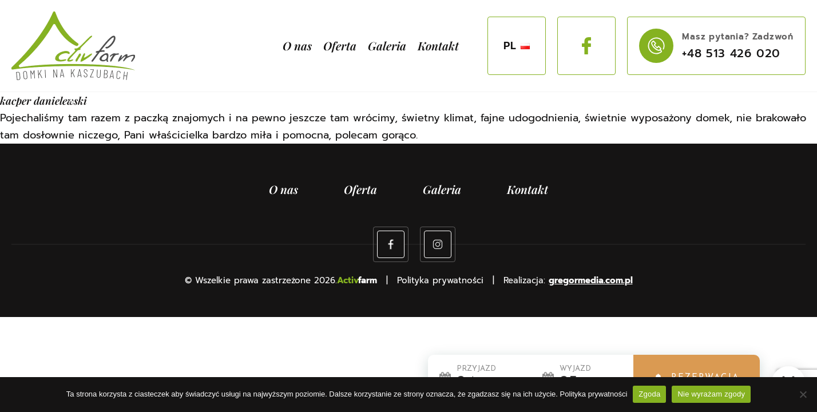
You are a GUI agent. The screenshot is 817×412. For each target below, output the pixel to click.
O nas (297, 45)
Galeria (387, 45)
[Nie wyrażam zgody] (802, 394)
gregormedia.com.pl (591, 280)
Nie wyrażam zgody (711, 394)
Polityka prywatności (594, 394)
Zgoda (649, 394)
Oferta (339, 45)
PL (516, 46)
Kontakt (438, 45)
